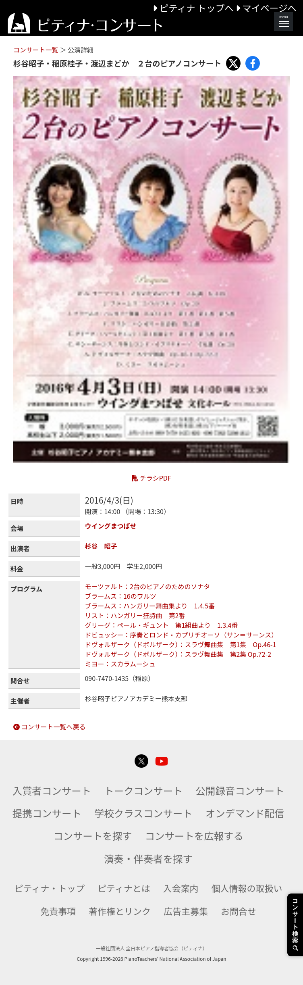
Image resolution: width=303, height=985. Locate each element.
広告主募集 (186, 910)
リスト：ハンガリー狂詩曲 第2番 (135, 615)
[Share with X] (233, 63)
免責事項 (58, 910)
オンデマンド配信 (244, 813)
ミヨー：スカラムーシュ (120, 663)
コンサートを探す (92, 836)
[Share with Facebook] (252, 63)
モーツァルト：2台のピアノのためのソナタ (150, 586)
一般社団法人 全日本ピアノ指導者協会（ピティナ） (152, 948)
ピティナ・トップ (50, 887)
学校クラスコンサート (143, 813)
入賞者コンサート (51, 790)
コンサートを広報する (194, 836)
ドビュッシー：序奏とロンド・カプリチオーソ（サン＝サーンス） (181, 634)
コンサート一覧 (36, 49)
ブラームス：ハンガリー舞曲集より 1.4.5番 (150, 605)
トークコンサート (143, 790)
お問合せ (238, 910)
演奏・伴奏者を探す (148, 859)
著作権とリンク (120, 910)
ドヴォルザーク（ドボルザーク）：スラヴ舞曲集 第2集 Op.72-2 (178, 654)
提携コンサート (46, 813)
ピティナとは (124, 887)
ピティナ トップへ (194, 7)
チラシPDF (151, 478)
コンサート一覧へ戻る (49, 726)
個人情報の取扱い (247, 887)
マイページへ (266, 7)
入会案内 (181, 887)
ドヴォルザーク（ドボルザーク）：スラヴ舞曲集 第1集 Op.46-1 (180, 644)
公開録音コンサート (240, 790)
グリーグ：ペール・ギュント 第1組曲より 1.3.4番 (161, 625)
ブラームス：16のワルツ (120, 596)
